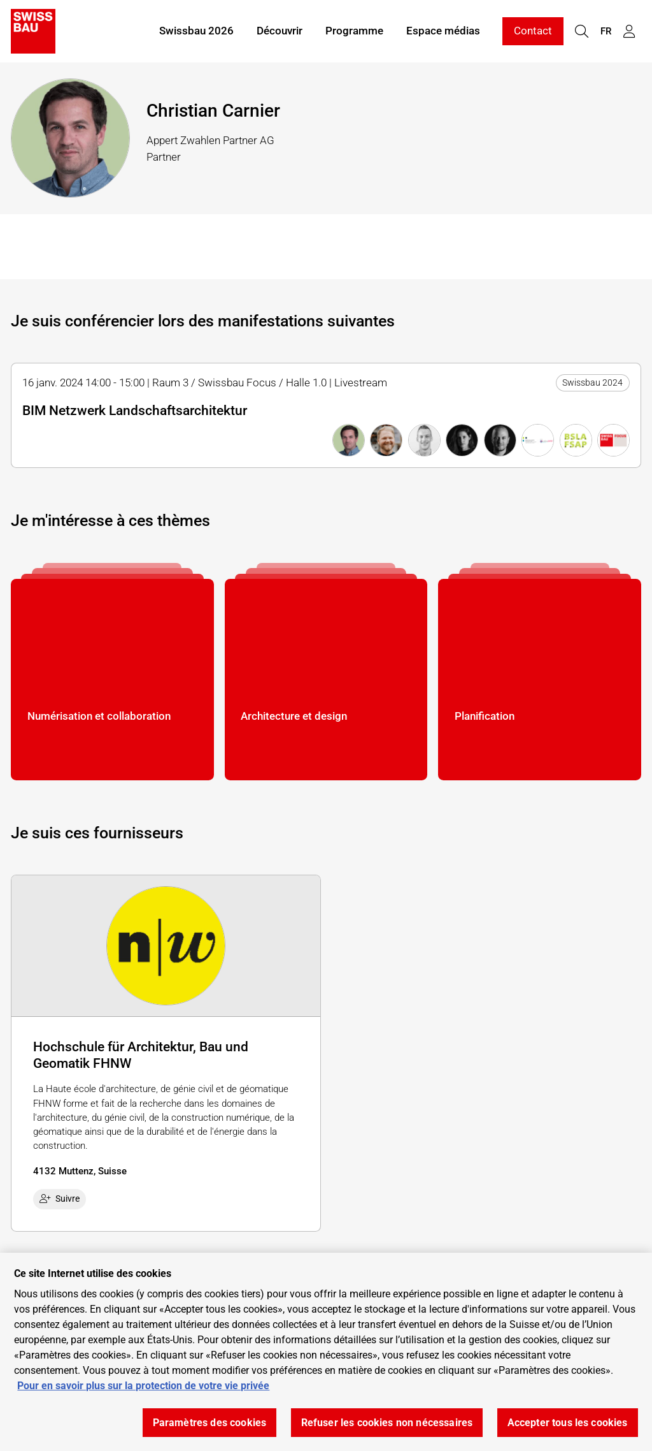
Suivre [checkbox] (59, 1198)
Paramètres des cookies (210, 1423)
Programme (354, 30)
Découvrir (279, 30)
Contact (533, 30)
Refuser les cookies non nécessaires (387, 1423)
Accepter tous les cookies (567, 1423)
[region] (326, 1352)
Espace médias (443, 30)
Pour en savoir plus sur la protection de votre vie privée (143, 1386)
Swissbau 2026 (196, 30)
